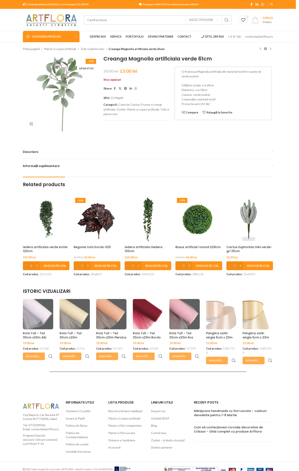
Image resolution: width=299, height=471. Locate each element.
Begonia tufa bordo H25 (92, 247)
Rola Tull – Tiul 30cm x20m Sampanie (71, 337)
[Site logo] (51, 19)
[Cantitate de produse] (31, 265)
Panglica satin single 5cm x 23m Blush (219, 337)
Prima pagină (31, 49)
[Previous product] (260, 48)
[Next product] (270, 48)
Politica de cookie (77, 434)
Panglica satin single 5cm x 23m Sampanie (256, 337)
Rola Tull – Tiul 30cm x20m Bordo (147, 335)
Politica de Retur (76, 415)
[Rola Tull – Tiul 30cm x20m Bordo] (148, 314)
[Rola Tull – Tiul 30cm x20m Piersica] (111, 314)
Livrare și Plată (75, 408)
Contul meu (158, 423)
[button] (46, 265)
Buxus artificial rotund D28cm (198, 247)
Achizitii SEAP (160, 408)
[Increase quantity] (37, 265)
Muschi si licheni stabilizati (125, 401)
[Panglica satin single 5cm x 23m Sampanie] (258, 314)
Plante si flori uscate (121, 423)
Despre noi (158, 401)
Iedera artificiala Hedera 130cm (143, 249)
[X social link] (120, 88)
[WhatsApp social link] (263, 4)
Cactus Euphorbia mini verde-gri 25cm (249, 249)
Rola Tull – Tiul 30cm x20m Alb (34, 335)
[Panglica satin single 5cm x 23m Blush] (221, 314)
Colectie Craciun (129, 104)
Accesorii (114, 437)
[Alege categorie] (204, 20)
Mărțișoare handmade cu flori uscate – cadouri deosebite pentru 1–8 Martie (230, 403)
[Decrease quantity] (25, 265)
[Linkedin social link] (257, 4)
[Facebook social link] (251, 4)
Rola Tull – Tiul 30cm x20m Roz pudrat (181, 337)
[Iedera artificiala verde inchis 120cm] (46, 219)
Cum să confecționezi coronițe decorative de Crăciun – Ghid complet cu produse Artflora (228, 419)
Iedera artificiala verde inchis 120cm (45, 249)
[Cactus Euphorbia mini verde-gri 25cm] (249, 219)
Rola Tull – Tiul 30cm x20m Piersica (111, 335)
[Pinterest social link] (125, 88)
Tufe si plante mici (92, 49)
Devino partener (161, 437)
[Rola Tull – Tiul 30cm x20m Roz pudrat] (184, 314)
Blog (154, 415)
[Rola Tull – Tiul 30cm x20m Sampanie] (75, 314)
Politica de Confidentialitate (77, 425)
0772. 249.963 (214, 36)
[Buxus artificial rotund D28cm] (198, 219)
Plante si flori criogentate (125, 415)
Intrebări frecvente (78, 441)
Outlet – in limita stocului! (168, 430)
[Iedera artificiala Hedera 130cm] (148, 219)
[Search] (157, 20)
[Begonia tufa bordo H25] (97, 219)
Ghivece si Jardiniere (121, 430)
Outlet (121, 109)
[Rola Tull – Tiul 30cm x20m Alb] (38, 314)
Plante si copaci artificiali (60, 49)
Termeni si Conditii (78, 401)
